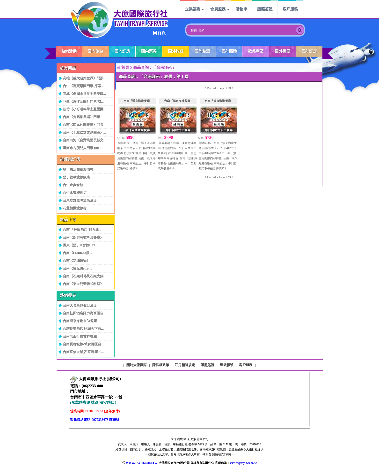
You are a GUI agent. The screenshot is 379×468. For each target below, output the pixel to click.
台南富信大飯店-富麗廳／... (83, 352)
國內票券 (149, 51)
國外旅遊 (175, 51)
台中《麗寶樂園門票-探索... (83, 86)
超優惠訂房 (70, 159)
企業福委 (192, 9)
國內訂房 (122, 51)
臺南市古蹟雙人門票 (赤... (82, 148)
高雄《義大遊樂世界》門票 (83, 78)
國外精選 (202, 51)
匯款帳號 (226, 365)
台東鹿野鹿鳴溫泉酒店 (80, 200)
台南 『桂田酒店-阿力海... (82, 230)
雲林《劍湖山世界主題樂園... (84, 94)
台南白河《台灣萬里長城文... (84, 140)
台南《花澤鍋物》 (76, 261)
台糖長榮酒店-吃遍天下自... (83, 329)
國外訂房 (309, 51)
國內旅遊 (95, 51)
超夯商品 (68, 68)
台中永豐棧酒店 (75, 193)
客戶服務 (290, 9)
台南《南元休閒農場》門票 (83, 125)
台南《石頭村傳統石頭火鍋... (84, 276)
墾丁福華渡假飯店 (76, 177)
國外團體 (229, 51)
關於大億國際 (136, 365)
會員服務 (218, 9)
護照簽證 (265, 9)
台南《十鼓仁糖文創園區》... (84, 132)
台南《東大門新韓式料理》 (83, 284)
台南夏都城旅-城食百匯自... (83, 344)
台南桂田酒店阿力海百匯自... (84, 313)
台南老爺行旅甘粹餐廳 (80, 336)
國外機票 (282, 51)
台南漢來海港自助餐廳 (80, 321)
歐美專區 (255, 51)
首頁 (125, 67)
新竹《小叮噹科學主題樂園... (84, 109)
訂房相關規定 (185, 365)
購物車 (241, 9)
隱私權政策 (160, 365)
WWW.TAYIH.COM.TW (141, 463)
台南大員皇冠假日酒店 (80, 305)
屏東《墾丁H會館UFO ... (81, 245)
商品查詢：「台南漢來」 (154, 67)
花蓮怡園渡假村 (75, 208)
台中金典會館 (73, 185)
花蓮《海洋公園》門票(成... (83, 101)
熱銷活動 (69, 51)
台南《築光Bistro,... (77, 268)
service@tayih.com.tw (243, 463)
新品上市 (68, 219)
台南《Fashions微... (77, 253)
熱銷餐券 (68, 295)
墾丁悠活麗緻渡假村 (78, 169)
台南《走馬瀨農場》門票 (81, 117)
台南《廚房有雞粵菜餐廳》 (83, 237)
